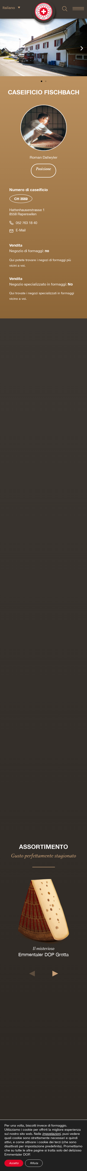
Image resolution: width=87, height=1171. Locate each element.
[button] (5, 48)
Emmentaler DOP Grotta (43, 954)
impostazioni (51, 1134)
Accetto (14, 1163)
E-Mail (21, 230)
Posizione (43, 169)
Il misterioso (44, 948)
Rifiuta (34, 1163)
